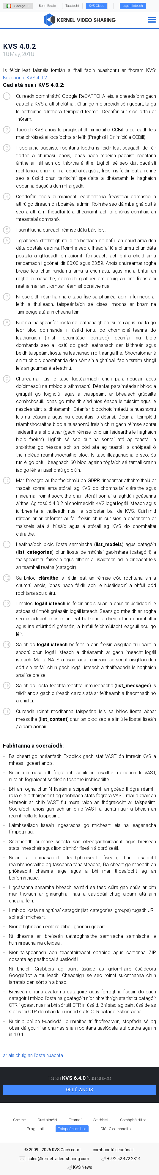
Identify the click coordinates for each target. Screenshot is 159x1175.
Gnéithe (19, 1120)
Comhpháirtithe (133, 1120)
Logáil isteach (133, 6)
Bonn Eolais (47, 6)
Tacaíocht (72, 6)
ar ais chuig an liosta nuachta (33, 1055)
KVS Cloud (96, 6)
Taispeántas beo (72, 1129)
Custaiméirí (47, 1120)
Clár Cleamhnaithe (116, 1129)
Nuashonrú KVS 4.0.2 (25, 78)
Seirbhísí (100, 1120)
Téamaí (75, 1120)
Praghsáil (35, 1129)
